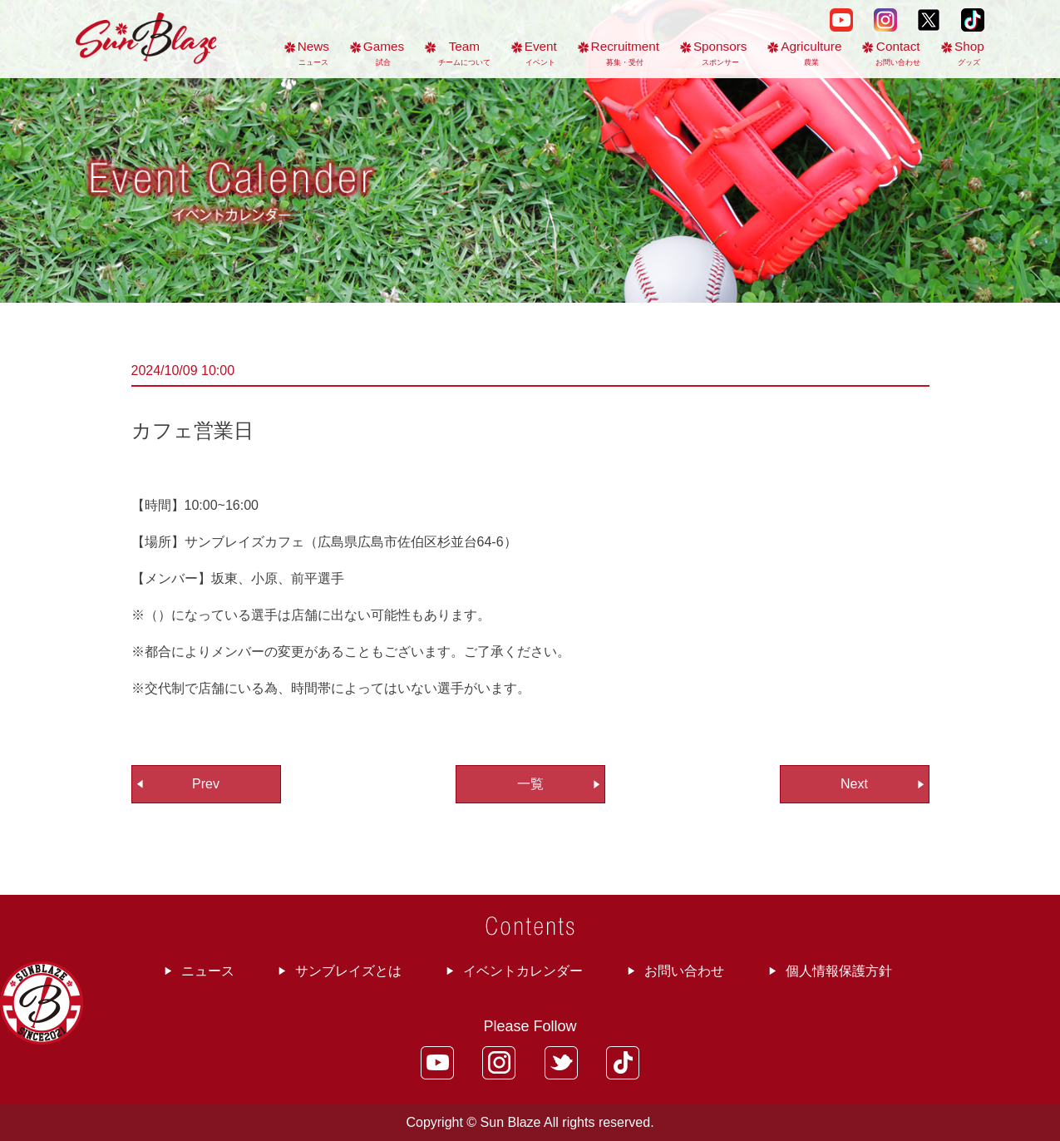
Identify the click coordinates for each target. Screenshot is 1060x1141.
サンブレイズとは (348, 971)
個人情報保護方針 (839, 971)
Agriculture (811, 53)
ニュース (207, 971)
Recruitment (625, 53)
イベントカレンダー (523, 971)
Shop (969, 53)
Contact (897, 53)
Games (383, 53)
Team (464, 53)
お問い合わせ (684, 971)
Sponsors (720, 53)
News (313, 53)
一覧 (530, 784)
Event (541, 53)
